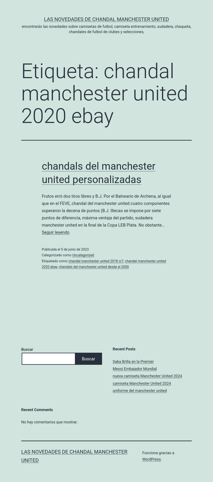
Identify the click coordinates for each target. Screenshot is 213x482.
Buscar (27, 349)
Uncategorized (83, 255)
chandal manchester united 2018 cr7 (95, 261)
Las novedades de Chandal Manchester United (106, 19)
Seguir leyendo (55, 232)
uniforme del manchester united (140, 390)
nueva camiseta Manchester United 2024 (147, 376)
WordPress (151, 459)
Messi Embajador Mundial (135, 368)
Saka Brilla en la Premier (133, 361)
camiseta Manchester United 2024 (142, 383)
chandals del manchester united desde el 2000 (94, 267)
